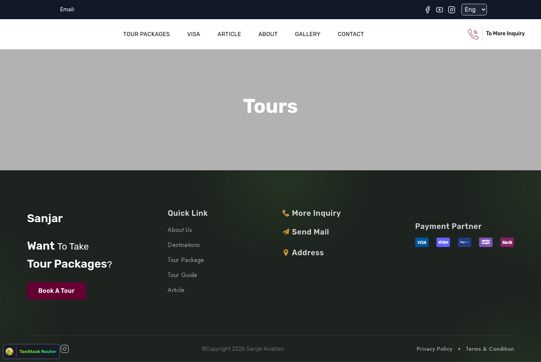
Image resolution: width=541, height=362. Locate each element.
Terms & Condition (489, 349)
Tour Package (186, 260)
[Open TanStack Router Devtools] (31, 351)
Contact (351, 34)
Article (229, 34)
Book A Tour (56, 290)
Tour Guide (182, 275)
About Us (180, 230)
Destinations (184, 245)
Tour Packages (146, 34)
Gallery (307, 34)
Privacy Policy (434, 349)
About (268, 34)
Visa (193, 34)
